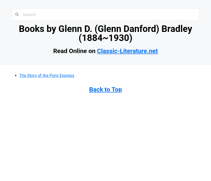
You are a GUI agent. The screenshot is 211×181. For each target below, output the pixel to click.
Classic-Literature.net (127, 51)
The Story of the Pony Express (46, 75)
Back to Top (105, 89)
